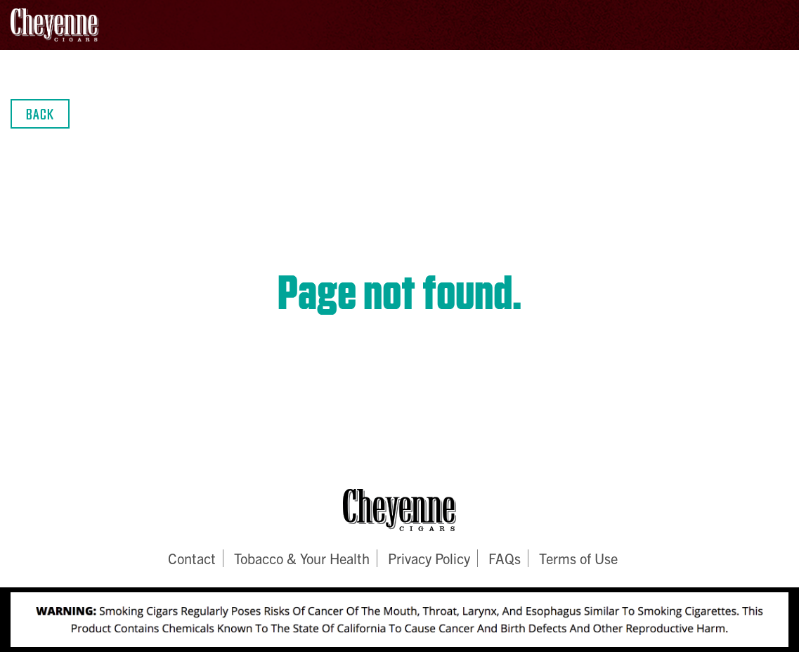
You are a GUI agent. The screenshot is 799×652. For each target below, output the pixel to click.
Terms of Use (578, 558)
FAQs (504, 558)
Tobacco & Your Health (302, 558)
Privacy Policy (429, 558)
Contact (192, 558)
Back (40, 113)
